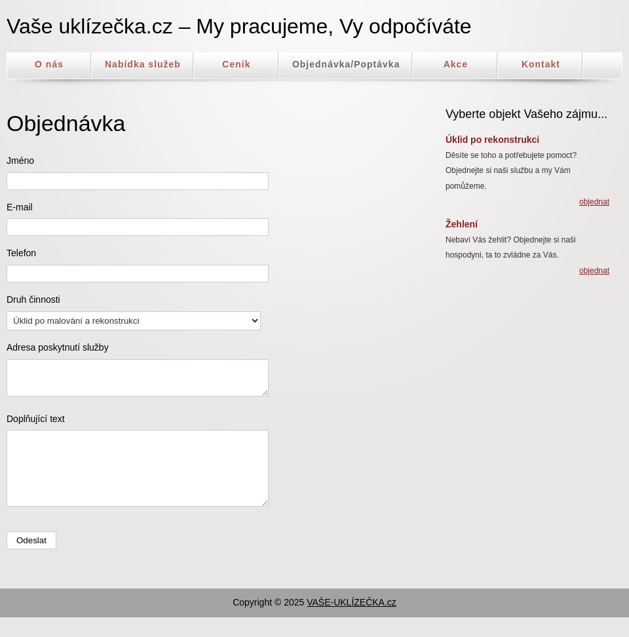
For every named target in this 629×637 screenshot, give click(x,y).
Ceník (236, 64)
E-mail (20, 207)
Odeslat (31, 560)
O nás (49, 64)
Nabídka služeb (143, 64)
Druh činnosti (33, 299)
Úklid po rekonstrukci (492, 139)
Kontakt (541, 64)
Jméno (20, 160)
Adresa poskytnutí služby (58, 347)
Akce (456, 64)
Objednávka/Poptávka (346, 64)
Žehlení (462, 224)
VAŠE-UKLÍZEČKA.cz (351, 622)
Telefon (21, 253)
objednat (594, 201)
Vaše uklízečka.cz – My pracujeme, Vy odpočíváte (239, 26)
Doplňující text (36, 424)
